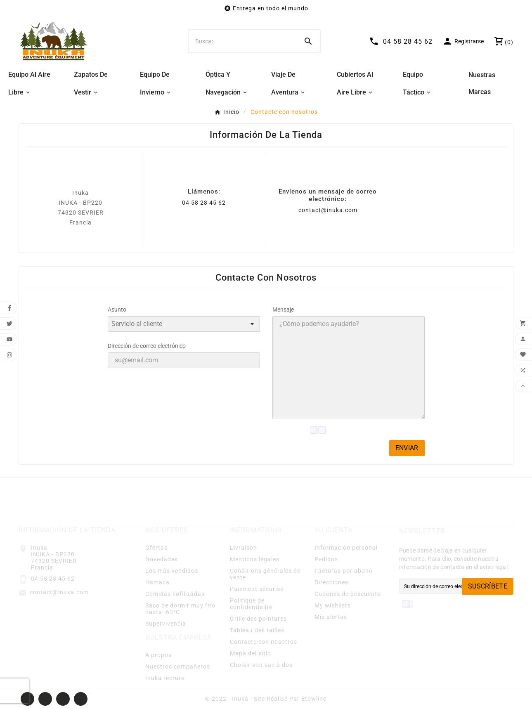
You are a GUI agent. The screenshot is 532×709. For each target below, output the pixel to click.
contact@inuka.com (327, 210)
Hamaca (157, 582)
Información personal (346, 547)
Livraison (243, 547)
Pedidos (326, 559)
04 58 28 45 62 (204, 202)
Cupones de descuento (347, 594)
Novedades (161, 559)
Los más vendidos (171, 570)
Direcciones (331, 582)
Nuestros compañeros (177, 666)
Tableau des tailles (257, 630)
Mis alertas (330, 617)
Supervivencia (165, 623)
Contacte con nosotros (263, 641)
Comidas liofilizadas (175, 594)
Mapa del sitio (250, 653)
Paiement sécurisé (257, 589)
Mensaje (283, 309)
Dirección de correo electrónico (147, 346)
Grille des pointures (258, 618)
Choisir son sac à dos (261, 665)
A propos (158, 655)
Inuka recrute (164, 678)
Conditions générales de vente (265, 574)
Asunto (117, 309)
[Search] (308, 41)
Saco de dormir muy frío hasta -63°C (180, 608)
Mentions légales (254, 559)
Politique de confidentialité (251, 603)
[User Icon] (463, 41)
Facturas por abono (343, 570)
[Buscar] (243, 41)
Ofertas (156, 547)
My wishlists (332, 605)
